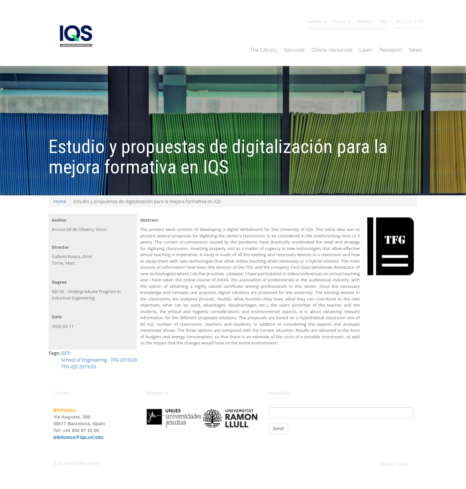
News (415, 50)
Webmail (365, 22)
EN (421, 21)
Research (390, 50)
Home (59, 201)
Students (316, 22)
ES (398, 21)
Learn (366, 50)
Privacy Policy (394, 464)
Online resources (332, 50)
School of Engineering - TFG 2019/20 (99, 360)
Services (294, 50)
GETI (66, 353)
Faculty (341, 22)
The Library (263, 50)
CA (409, 21)
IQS (383, 22)
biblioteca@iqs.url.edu (78, 437)
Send (278, 428)
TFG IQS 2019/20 (78, 367)
